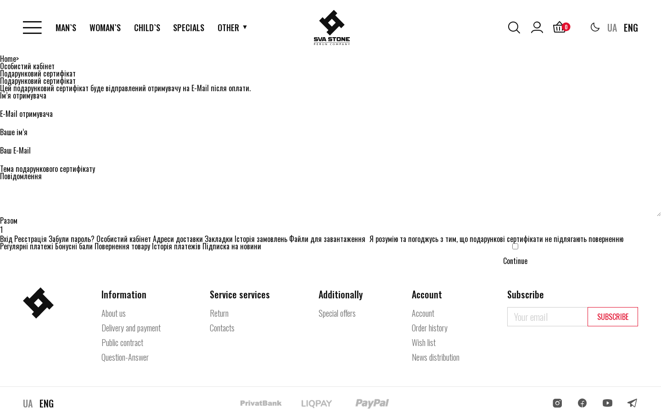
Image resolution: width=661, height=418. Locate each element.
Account (423, 313)
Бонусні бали (74, 246)
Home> (9, 58)
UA (612, 27)
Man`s (66, 27)
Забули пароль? (72, 238)
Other (228, 27)
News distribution (435, 357)
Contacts (222, 328)
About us (113, 313)
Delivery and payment (131, 328)
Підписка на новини (231, 246)
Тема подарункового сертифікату (47, 168)
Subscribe (612, 316)
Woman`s (105, 27)
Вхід (6, 238)
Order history (430, 328)
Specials (188, 27)
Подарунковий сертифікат (38, 73)
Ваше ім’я (14, 132)
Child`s (147, 27)
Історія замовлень (261, 238)
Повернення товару (122, 246)
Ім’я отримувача (23, 95)
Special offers (337, 313)
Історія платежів (176, 246)
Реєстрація (30, 238)
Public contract (122, 342)
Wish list (424, 342)
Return (219, 313)
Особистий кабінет (27, 66)
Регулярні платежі (26, 246)
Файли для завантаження (327, 238)
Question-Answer (125, 357)
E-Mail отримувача (26, 113)
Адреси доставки (178, 238)
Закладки (219, 238)
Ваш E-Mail (15, 150)
